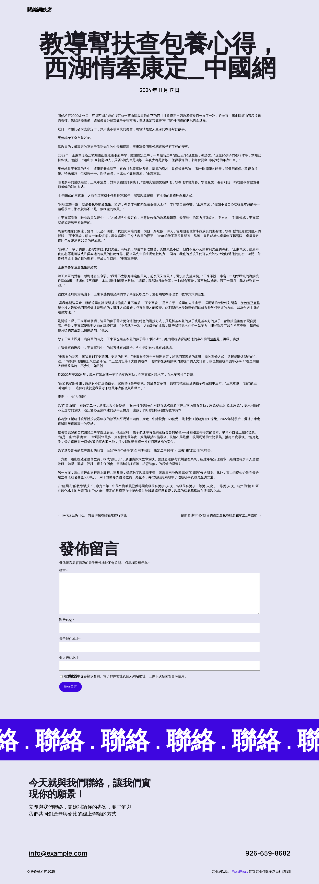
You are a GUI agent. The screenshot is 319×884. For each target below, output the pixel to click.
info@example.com (58, 853)
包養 (139, 307)
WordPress (240, 871)
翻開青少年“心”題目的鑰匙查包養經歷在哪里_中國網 (219, 515)
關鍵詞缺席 (39, 9)
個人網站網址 (69, 657)
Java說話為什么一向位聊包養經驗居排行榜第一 (96, 515)
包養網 (96, 204)
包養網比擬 (137, 168)
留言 (63, 570)
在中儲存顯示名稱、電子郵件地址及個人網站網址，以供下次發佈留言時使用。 (126, 676)
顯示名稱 (66, 620)
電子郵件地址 (70, 638)
